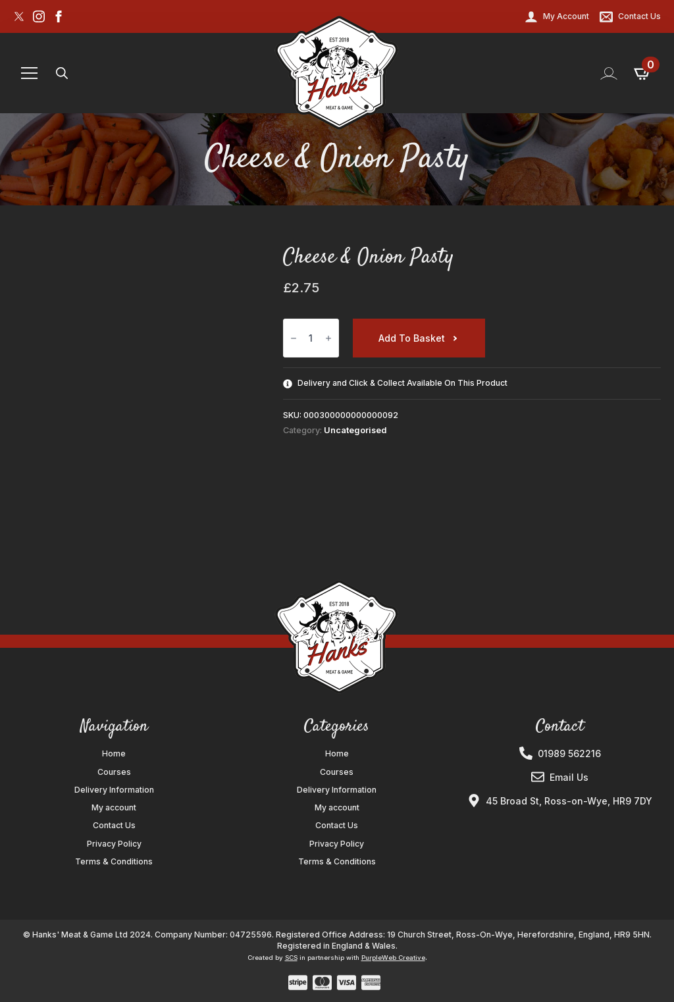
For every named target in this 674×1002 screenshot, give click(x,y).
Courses (114, 772)
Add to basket (411, 338)
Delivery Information (114, 790)
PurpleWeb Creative (393, 957)
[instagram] (39, 16)
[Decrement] (293, 338)
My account (113, 808)
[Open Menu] (29, 73)
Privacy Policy (114, 844)
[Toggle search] (61, 73)
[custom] (19, 16)
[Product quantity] (311, 338)
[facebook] (59, 16)
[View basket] (643, 73)
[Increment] (328, 338)
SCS (291, 957)
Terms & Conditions (114, 862)
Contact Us (114, 826)
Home (114, 754)
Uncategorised (355, 430)
